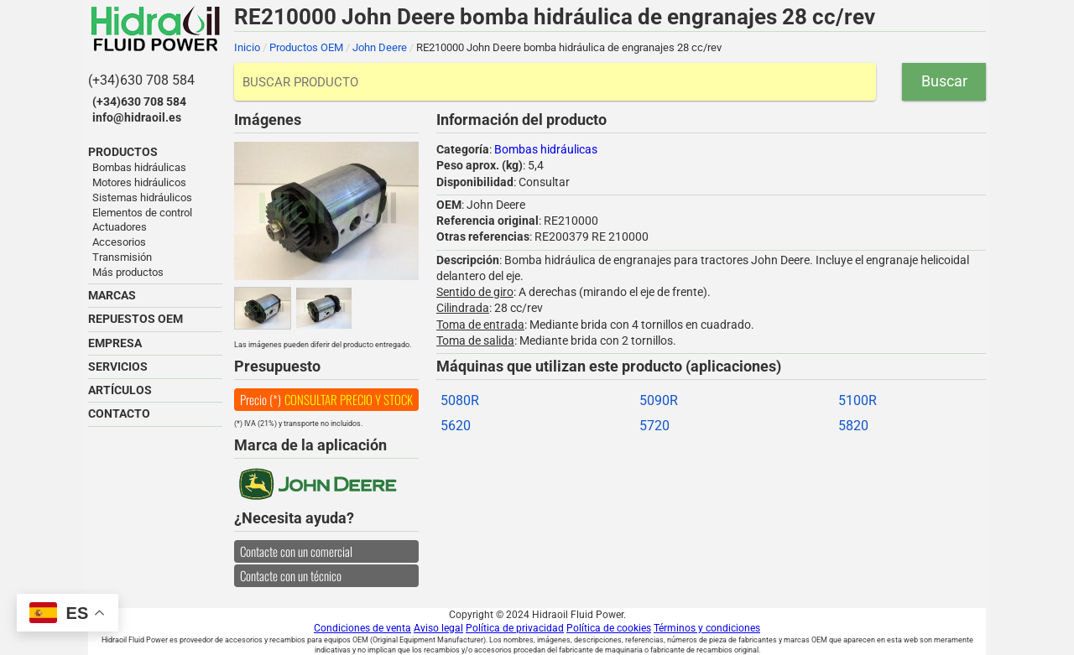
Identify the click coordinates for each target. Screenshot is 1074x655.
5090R (658, 400)
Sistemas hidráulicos (142, 197)
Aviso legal (438, 628)
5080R (460, 400)
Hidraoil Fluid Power (155, 28)
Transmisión (122, 257)
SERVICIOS (118, 366)
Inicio (247, 47)
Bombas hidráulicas (139, 167)
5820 (853, 426)
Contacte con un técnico (290, 575)
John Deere (379, 47)
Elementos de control (142, 212)
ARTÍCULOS (120, 390)
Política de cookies (608, 628)
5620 (456, 426)
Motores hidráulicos (139, 182)
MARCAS (112, 295)
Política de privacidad (515, 628)
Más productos (128, 272)
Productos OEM (306, 47)
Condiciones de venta (362, 628)
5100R (857, 400)
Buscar (944, 81)
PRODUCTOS (123, 152)
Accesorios (119, 242)
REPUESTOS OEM (135, 318)
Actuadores (119, 227)
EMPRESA (115, 343)
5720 (654, 426)
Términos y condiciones (707, 628)
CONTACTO (119, 413)
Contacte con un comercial (296, 551)
